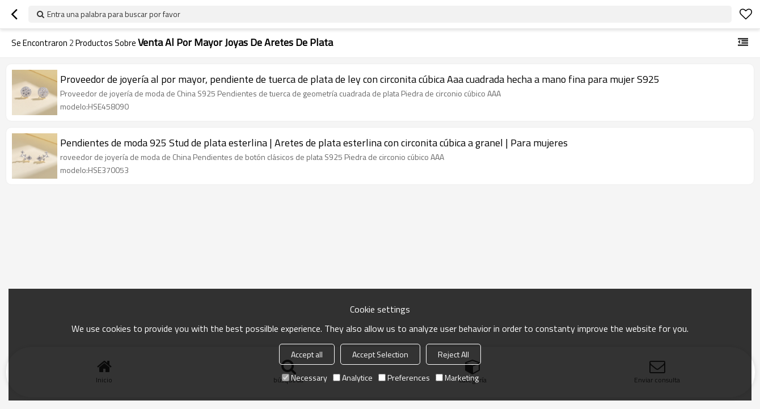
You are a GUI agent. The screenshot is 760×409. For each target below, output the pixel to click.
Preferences (404, 377)
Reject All (453, 354)
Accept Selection (380, 354)
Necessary (304, 377)
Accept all (307, 354)
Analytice (353, 377)
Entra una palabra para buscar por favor (113, 14)
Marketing (457, 377)
